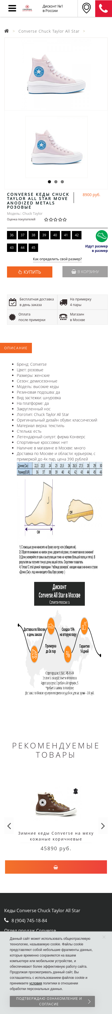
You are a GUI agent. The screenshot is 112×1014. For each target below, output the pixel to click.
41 (66, 235)
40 (55, 235)
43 (12, 247)
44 (23, 247)
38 (33, 235)
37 (23, 235)
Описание (16, 348)
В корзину (85, 271)
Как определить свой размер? (57, 259)
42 (77, 235)
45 (33, 247)
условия (35, 983)
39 (44, 235)
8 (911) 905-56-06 (103, 8)
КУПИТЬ (32, 272)
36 (12, 235)
